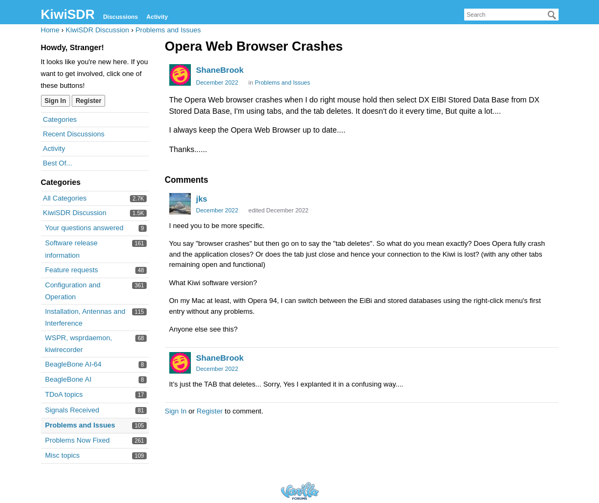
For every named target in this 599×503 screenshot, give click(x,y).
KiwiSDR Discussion (75, 213)
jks (202, 198)
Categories (60, 119)
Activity (157, 16)
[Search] (552, 15)
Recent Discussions (74, 134)
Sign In (55, 101)
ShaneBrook (220, 69)
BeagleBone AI (68, 379)
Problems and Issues (80, 425)
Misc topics (62, 455)
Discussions (120, 16)
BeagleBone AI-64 (73, 364)
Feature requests (71, 270)
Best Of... (57, 163)
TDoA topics (64, 394)
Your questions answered (84, 228)
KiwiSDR (68, 14)
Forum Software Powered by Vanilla (300, 491)
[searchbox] (511, 14)
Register (88, 101)
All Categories (65, 198)
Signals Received (72, 410)
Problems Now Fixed (77, 440)
